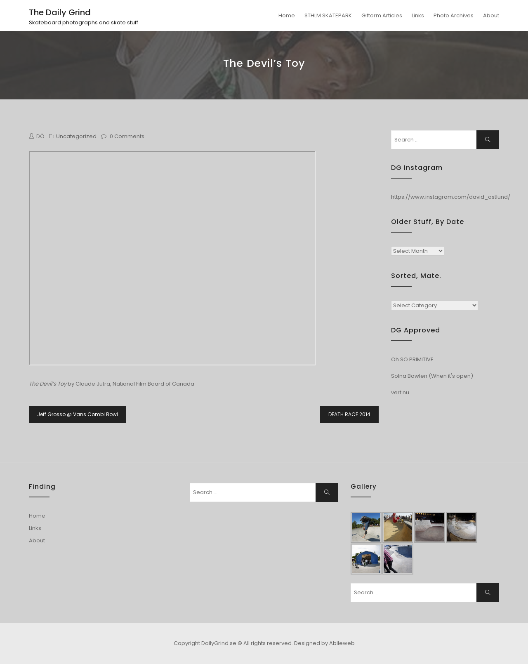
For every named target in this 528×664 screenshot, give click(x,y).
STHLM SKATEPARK (328, 15)
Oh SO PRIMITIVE (412, 359)
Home (286, 15)
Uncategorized (76, 136)
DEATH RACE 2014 (349, 414)
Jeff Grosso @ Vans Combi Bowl (77, 414)
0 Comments (127, 136)
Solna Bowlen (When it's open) (432, 376)
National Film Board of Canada (153, 384)
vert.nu (400, 392)
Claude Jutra (92, 384)
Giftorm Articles (381, 15)
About (491, 15)
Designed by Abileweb (324, 643)
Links (418, 15)
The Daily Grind (60, 12)
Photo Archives (454, 15)
